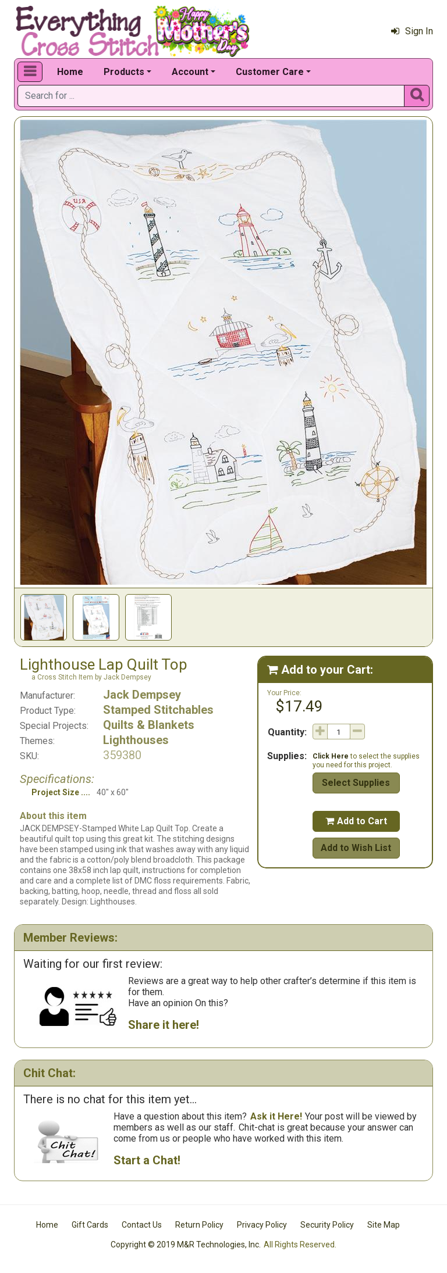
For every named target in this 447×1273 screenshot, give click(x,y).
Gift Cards (90, 1224)
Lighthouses (136, 740)
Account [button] (190, 71)
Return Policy (199, 1224)
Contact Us (142, 1224)
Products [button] (124, 71)
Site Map (383, 1224)
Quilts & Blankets (148, 725)
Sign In (412, 31)
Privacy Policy (262, 1224)
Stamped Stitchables (158, 710)
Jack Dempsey (142, 695)
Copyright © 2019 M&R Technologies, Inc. (186, 1244)
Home (70, 71)
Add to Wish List (356, 847)
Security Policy (327, 1224)
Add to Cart (356, 821)
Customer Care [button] (270, 71)
